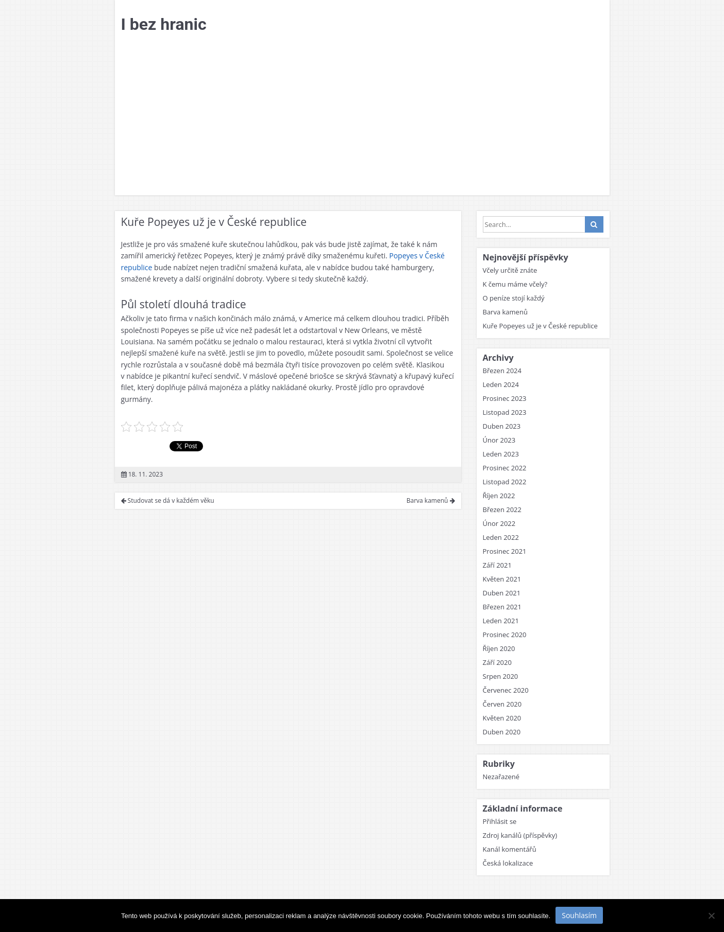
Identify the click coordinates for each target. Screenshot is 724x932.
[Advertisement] (362, 118)
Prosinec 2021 (505, 551)
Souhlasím (579, 915)
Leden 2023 (501, 454)
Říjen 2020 (499, 648)
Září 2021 (497, 565)
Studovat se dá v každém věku (167, 500)
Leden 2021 (501, 620)
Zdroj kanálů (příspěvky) (520, 835)
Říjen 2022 (499, 495)
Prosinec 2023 (505, 398)
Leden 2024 (501, 384)
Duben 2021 (502, 592)
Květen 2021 (502, 579)
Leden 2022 (501, 537)
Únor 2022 (499, 523)
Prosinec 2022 (505, 467)
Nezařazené (501, 776)
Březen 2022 (502, 509)
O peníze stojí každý (514, 298)
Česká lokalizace (508, 863)
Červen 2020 (502, 704)
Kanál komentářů (509, 849)
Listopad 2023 (505, 412)
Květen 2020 (502, 718)
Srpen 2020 (500, 676)
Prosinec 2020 (505, 634)
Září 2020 (497, 662)
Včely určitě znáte (510, 270)
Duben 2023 (502, 426)
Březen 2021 (502, 606)
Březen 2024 (502, 370)
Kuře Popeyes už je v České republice (540, 325)
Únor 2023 (499, 440)
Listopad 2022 (505, 481)
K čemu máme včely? (515, 284)
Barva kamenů (431, 500)
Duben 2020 (502, 731)
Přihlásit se (500, 821)
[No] (711, 915)
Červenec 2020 (506, 690)
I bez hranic (164, 24)
